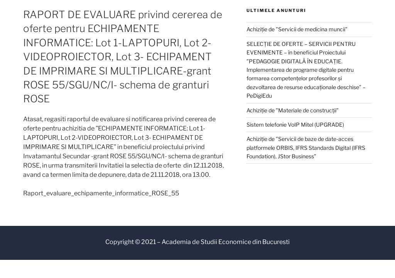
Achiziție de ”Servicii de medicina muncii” (297, 29)
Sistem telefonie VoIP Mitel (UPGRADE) (295, 124)
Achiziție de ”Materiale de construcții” (292, 110)
